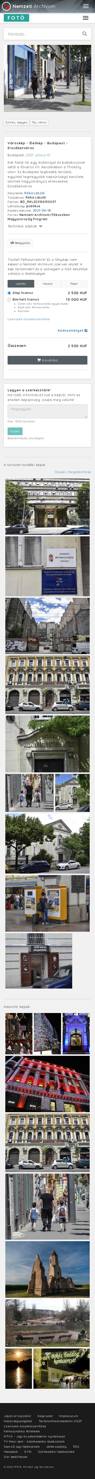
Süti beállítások (16, 1457)
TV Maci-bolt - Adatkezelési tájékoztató (34, 1441)
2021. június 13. (38, 155)
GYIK (28, 1452)
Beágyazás (20, 243)
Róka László (34, 193)
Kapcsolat (45, 1416)
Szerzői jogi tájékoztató (22, 1446)
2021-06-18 (42, 210)
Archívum (28, 6)
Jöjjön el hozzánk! (17, 1416)
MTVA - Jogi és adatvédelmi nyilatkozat (34, 1436)
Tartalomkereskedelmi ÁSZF (61, 1421)
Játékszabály (56, 1446)
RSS (76, 1446)
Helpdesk (11, 1452)
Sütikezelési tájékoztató (56, 1452)
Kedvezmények (72, 330)
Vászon (48, 284)
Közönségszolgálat (18, 1421)
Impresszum (68, 1416)
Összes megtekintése (72, 472)
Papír (74, 284)
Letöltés (21, 284)
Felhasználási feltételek (22, 1431)
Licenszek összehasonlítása (29, 319)
